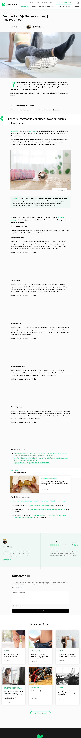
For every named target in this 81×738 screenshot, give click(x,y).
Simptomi (6, 650)
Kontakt (38, 2)
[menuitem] (78, 2)
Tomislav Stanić (7, 546)
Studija (14, 198)
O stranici (24, 2)
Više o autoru (6, 559)
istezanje (45, 501)
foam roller (16, 501)
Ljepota (47, 6)
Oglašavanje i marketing (48, 2)
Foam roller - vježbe (31, 501)
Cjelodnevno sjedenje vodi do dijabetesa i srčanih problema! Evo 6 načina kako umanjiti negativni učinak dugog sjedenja (13, 694)
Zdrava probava (24, 6)
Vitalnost (34, 687)
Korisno (77, 6)
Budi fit (54, 6)
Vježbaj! (39, 650)
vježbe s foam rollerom (59, 501)
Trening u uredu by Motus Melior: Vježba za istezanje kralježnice (66, 692)
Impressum (31, 2)
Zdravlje (33, 6)
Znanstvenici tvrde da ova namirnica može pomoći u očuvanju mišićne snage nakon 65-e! (54, 483)
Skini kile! (33, 650)
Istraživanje (14, 131)
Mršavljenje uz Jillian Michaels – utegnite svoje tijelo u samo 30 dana (39, 656)
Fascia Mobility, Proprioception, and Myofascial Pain (48, 509)
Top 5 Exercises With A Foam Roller (41, 505)
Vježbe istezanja (36, 691)
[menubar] (78, 2)
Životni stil (69, 6)
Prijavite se (40, 610)
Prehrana (41, 6)
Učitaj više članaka (40, 713)
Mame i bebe (61, 6)
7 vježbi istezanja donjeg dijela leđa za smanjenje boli (32, 463)
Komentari (19, 576)
